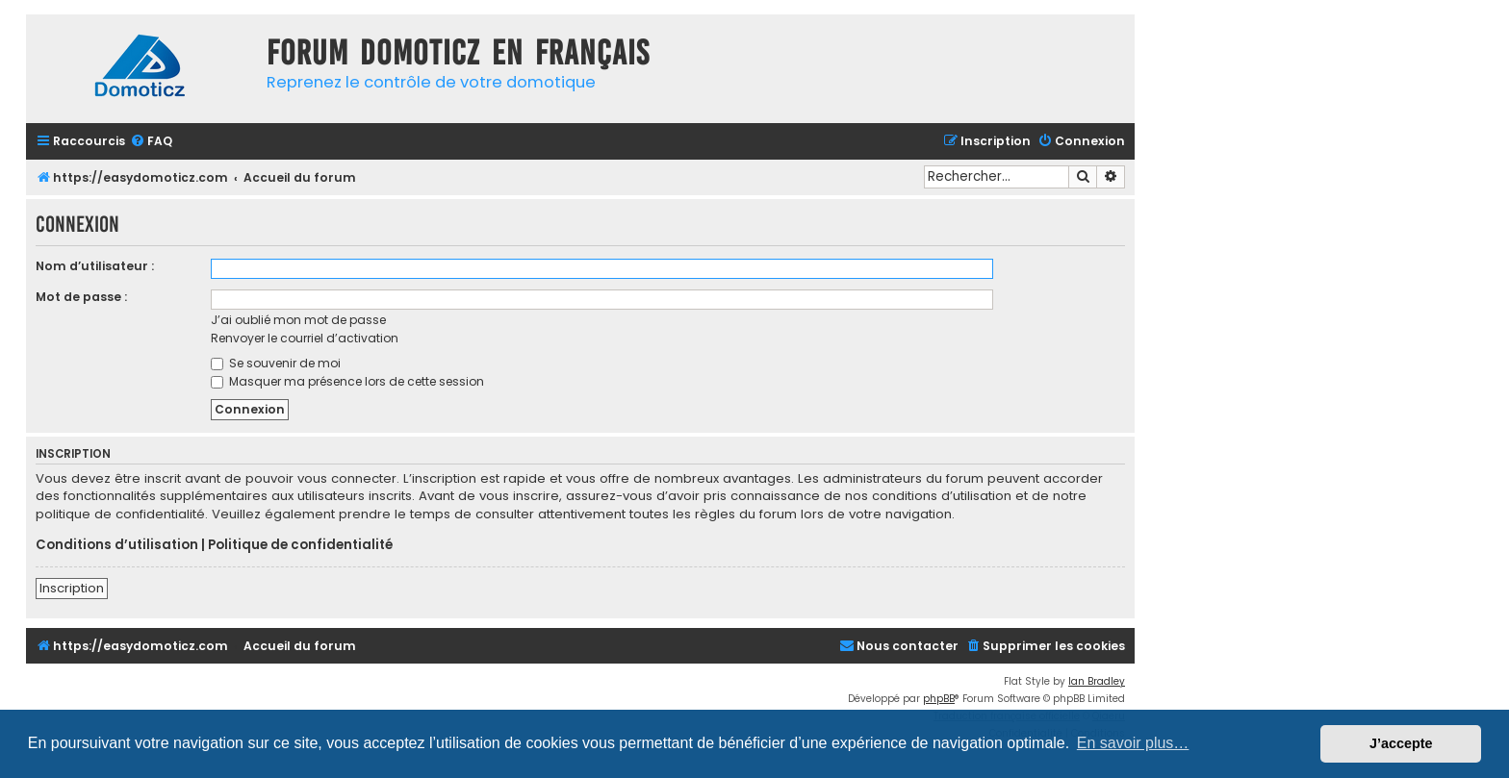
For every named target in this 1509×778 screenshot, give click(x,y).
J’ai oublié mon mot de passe (298, 320)
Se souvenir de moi (276, 363)
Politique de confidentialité (300, 545)
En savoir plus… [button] (1133, 743)
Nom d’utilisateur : (95, 266)
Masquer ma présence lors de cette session (347, 381)
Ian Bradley (1096, 681)
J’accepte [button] (1401, 743)
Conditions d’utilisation (117, 545)
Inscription (71, 588)
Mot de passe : (81, 297)
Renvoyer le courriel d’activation (304, 338)
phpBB (939, 698)
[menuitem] (151, 142)
